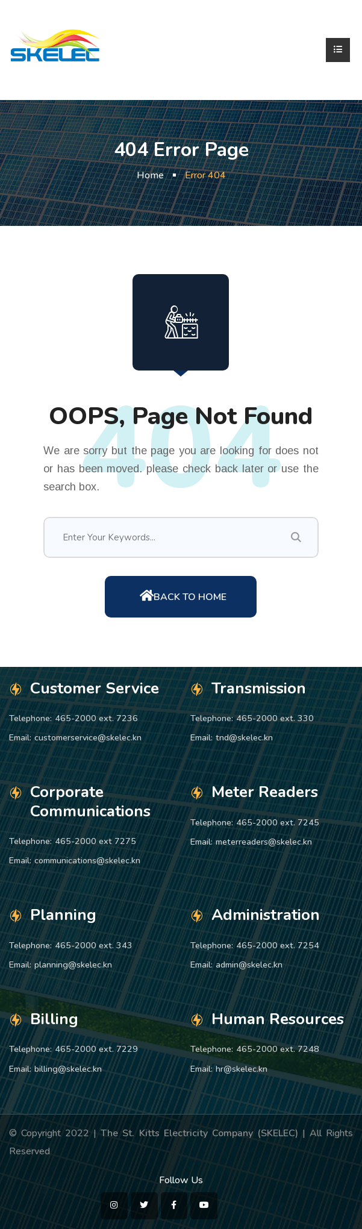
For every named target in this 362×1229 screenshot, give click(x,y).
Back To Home (183, 597)
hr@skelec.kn (241, 1069)
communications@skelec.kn (87, 860)
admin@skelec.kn (249, 964)
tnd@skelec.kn (244, 737)
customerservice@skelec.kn (88, 737)
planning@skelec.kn (73, 964)
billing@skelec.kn (68, 1069)
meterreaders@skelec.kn (264, 842)
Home (150, 175)
